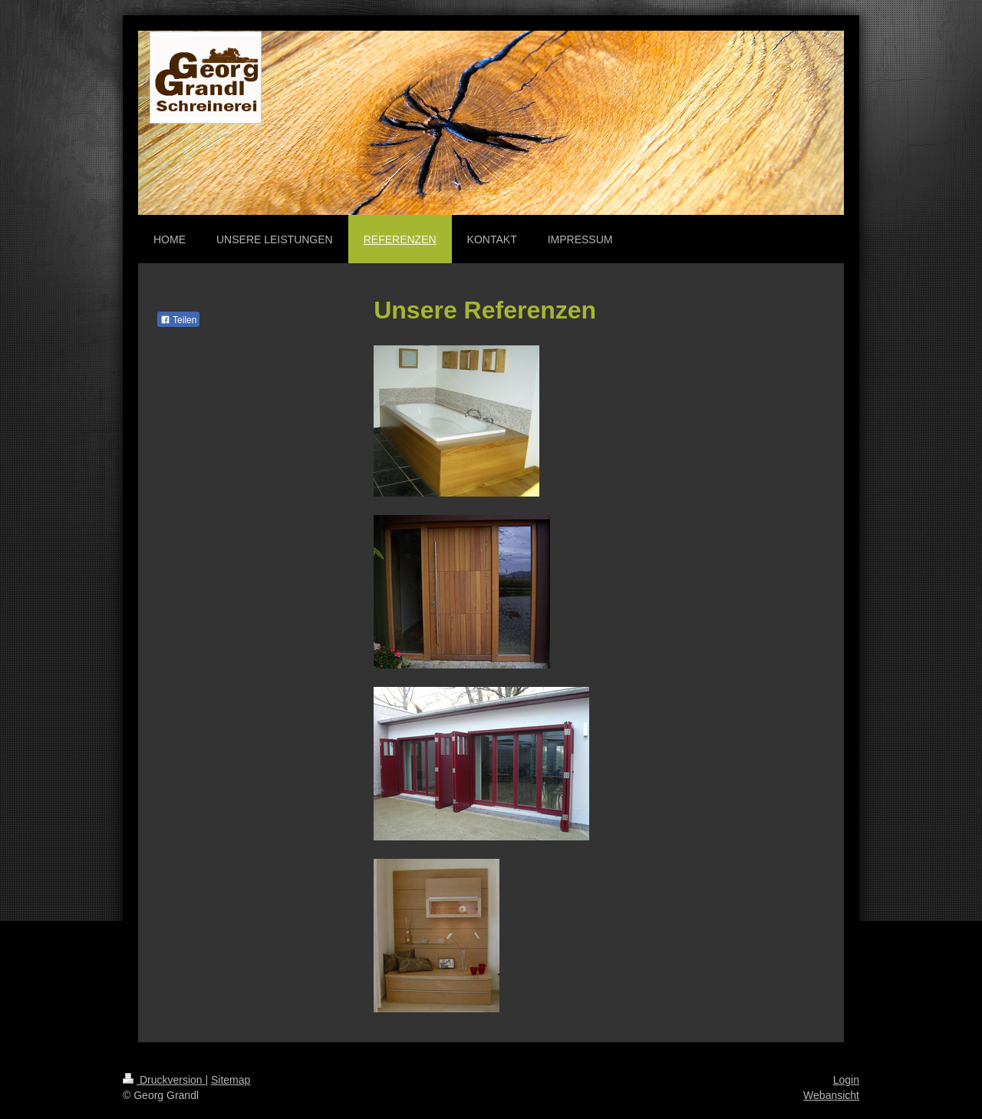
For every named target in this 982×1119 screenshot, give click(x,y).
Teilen (178, 320)
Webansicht (831, 1095)
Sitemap (230, 1080)
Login (846, 1080)
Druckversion (164, 1080)
